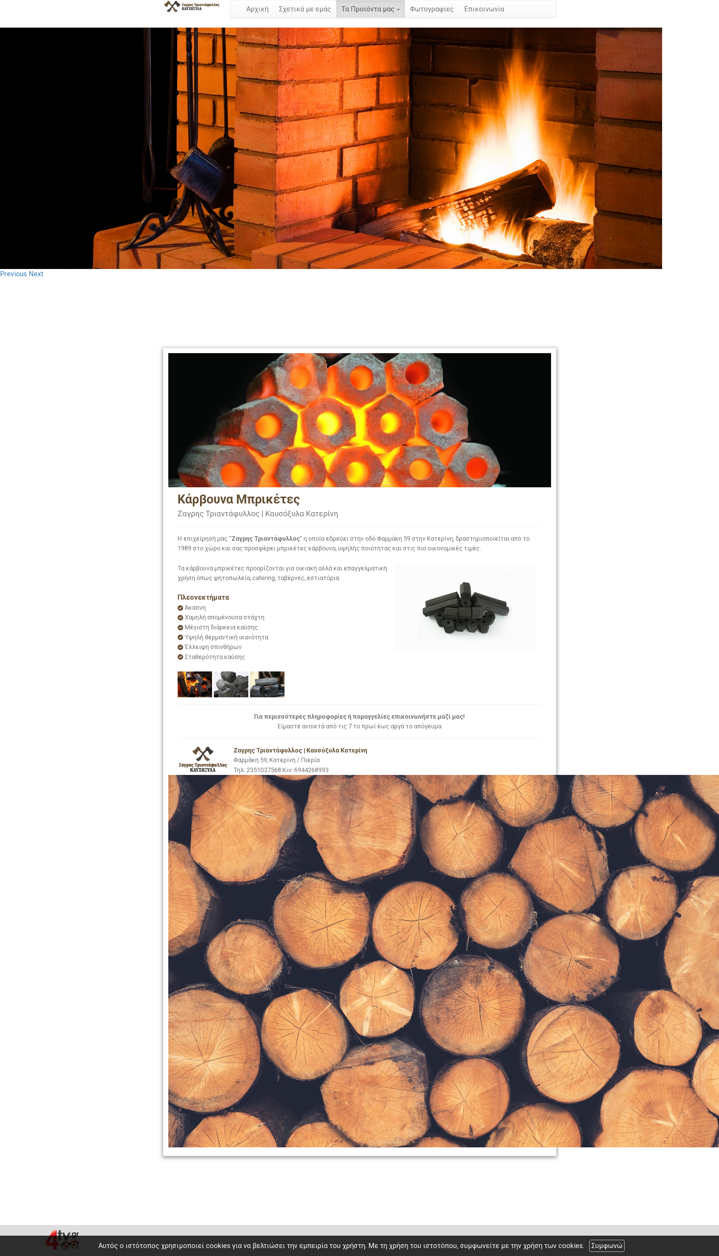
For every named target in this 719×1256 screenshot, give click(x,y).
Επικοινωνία (484, 9)
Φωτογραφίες (432, 9)
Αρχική (257, 9)
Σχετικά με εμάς (305, 9)
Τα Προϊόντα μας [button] (370, 9)
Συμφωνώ (606, 1246)
